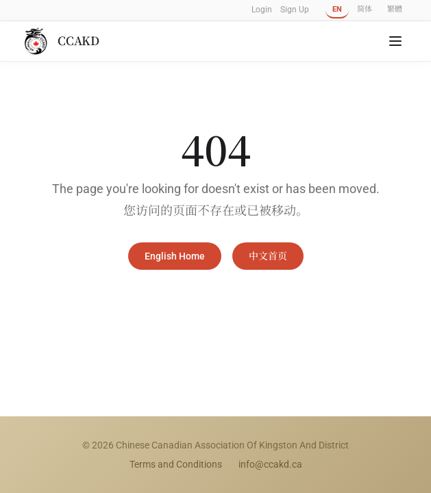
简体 (364, 9)
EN (337, 9)
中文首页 (268, 256)
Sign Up (294, 9)
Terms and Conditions (176, 464)
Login (261, 9)
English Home (175, 256)
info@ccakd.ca (270, 464)
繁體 (394, 9)
